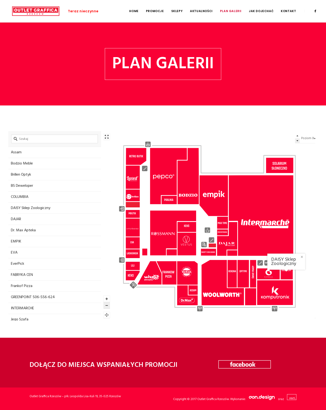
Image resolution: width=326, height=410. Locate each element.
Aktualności (201, 11)
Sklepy (177, 11)
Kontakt (288, 11)
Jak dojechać (261, 11)
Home (133, 11)
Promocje (155, 11)
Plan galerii (231, 11)
